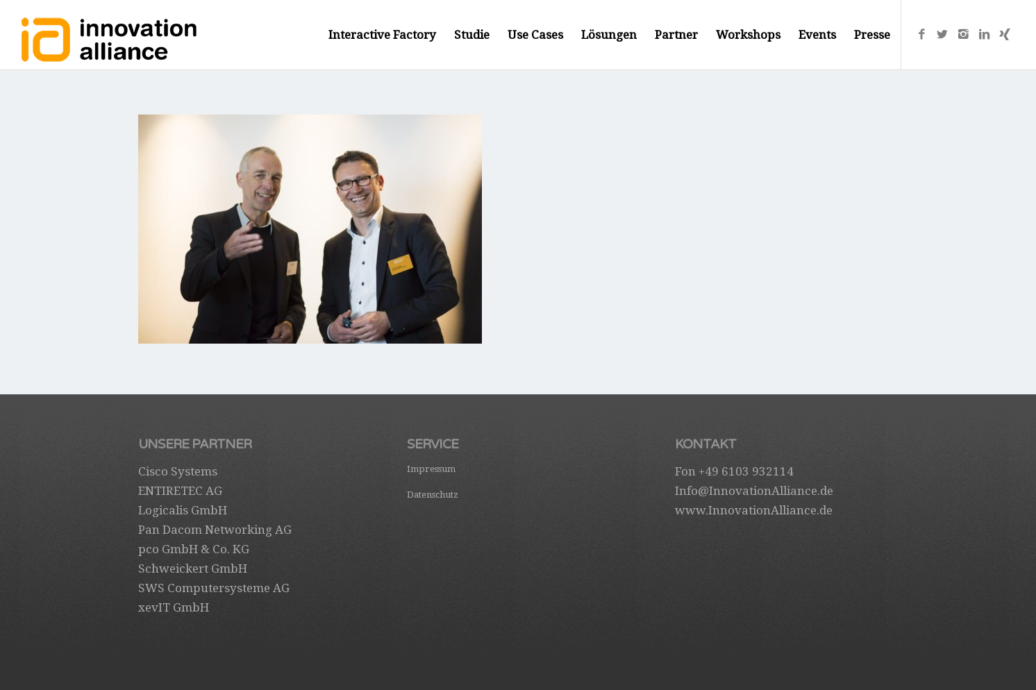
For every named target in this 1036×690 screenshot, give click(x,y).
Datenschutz (432, 494)
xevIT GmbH (173, 607)
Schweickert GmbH (192, 568)
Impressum (431, 469)
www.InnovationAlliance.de (754, 510)
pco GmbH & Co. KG (193, 549)
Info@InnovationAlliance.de (754, 491)
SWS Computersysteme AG (214, 588)
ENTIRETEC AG (180, 491)
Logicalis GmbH (182, 510)
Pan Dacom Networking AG (215, 530)
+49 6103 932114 (746, 471)
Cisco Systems (177, 471)
